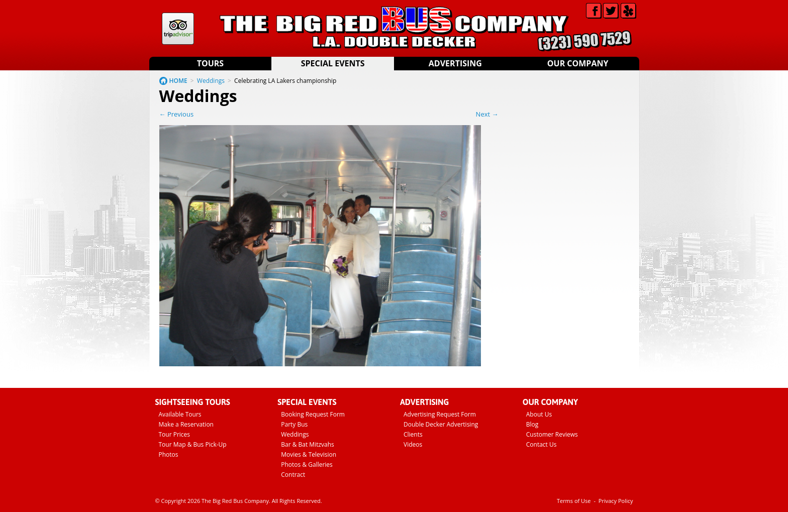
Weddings (211, 80)
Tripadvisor (178, 29)
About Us (539, 414)
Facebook (594, 11)
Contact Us (541, 444)
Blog (532, 424)
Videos (413, 444)
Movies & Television (308, 454)
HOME (178, 80)
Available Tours (180, 414)
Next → (487, 114)
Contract (293, 474)
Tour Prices (174, 434)
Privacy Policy (616, 500)
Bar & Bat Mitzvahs (307, 444)
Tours (210, 63)
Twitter (611, 11)
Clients (413, 434)
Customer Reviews (552, 434)
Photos (168, 454)
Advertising (455, 63)
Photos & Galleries (307, 464)
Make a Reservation (186, 424)
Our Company (578, 63)
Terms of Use (574, 500)
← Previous (176, 114)
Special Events (333, 63)
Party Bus (294, 424)
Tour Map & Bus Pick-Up (193, 444)
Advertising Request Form (440, 414)
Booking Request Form (313, 414)
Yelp (628, 11)
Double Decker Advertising (441, 424)
